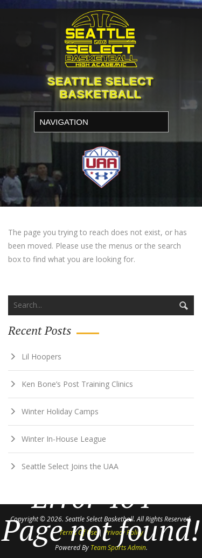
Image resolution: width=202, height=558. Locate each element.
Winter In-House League (64, 439)
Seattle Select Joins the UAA (70, 466)
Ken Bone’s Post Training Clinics (77, 384)
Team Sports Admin (118, 547)
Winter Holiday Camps (60, 411)
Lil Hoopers (41, 356)
